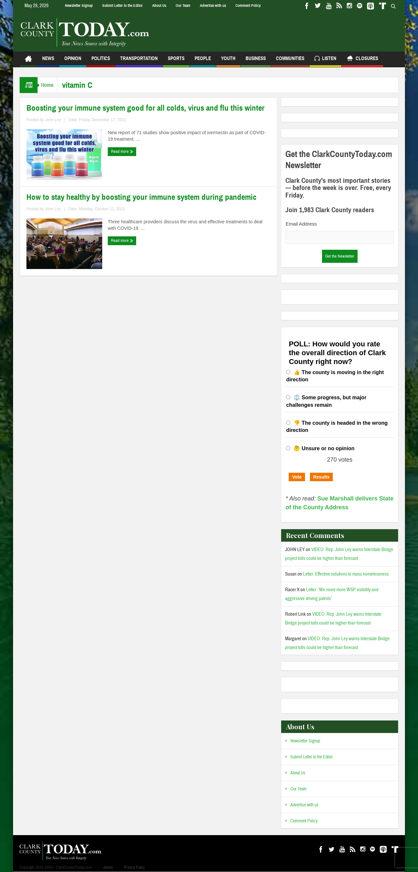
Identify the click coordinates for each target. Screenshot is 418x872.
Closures (362, 59)
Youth (228, 61)
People (203, 61)
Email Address (301, 224)
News (48, 61)
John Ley (53, 120)
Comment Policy (248, 5)
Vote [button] (296, 477)
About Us (159, 5)
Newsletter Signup (79, 5)
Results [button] (321, 477)
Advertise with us (213, 5)
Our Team (183, 5)
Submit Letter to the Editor (122, 5)
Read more (122, 151)
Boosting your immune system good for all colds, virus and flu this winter (145, 108)
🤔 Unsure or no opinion (324, 448)
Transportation (139, 61)
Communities (290, 61)
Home (50, 85)
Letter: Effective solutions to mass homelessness (346, 574)
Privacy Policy (134, 867)
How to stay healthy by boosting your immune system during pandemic (141, 197)
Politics (101, 61)
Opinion (72, 61)
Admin (108, 867)
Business (256, 61)
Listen (325, 59)
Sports (176, 61)
